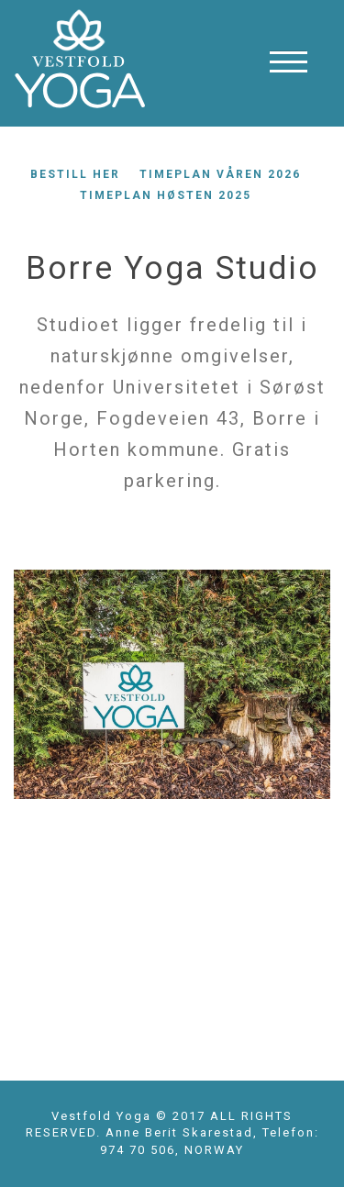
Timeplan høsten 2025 (165, 195)
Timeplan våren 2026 (220, 174)
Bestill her (75, 174)
